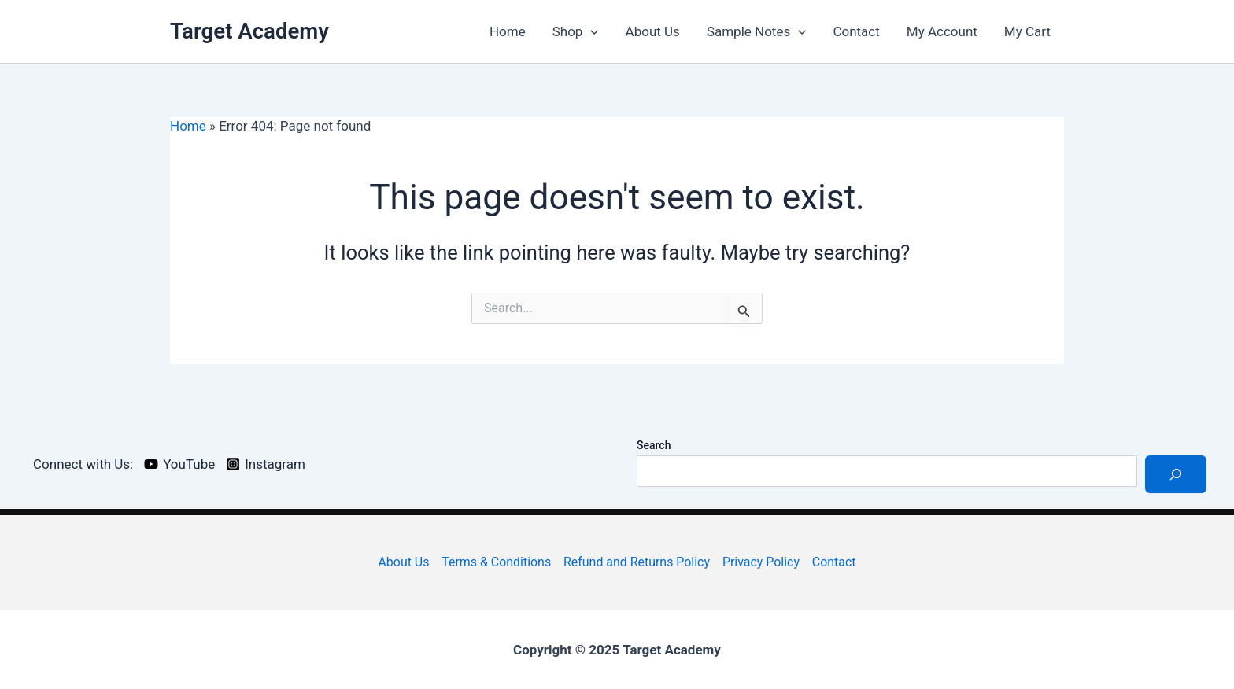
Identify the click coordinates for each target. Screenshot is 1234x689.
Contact (856, 31)
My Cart (1027, 31)
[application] (590, 31)
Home (508, 31)
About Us (653, 31)
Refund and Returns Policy (636, 562)
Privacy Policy (761, 562)
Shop (575, 31)
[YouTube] (179, 464)
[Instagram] (265, 464)
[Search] (1175, 474)
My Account (942, 31)
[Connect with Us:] (81, 464)
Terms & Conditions (496, 562)
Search (654, 445)
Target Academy (249, 31)
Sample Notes (757, 31)
